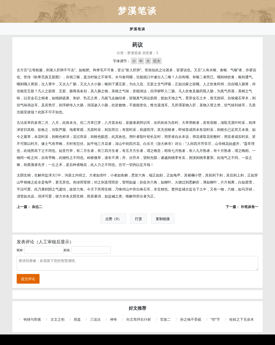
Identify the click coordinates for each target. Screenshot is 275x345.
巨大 (156, 61)
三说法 (95, 319)
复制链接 (163, 218)
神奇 (113, 319)
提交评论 (28, 278)
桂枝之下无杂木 (241, 319)
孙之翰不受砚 (190, 319)
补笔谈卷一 (249, 206)
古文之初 (58, 319)
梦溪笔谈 (137, 29)
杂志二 (37, 206)
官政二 (165, 319)
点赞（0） (113, 218)
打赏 (138, 218)
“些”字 (215, 319)
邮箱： (68, 250)
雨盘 (77, 319)
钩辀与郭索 (32, 319)
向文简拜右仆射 (138, 319)
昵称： (21, 250)
